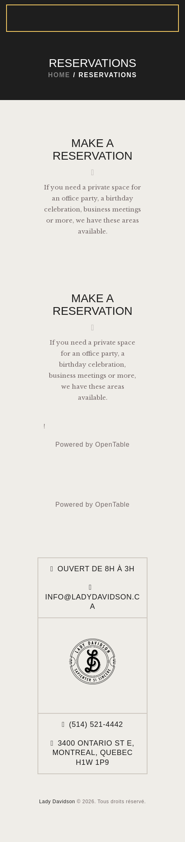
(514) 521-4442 (96, 724)
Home (59, 74)
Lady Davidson (57, 801)
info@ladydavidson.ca (92, 601)
